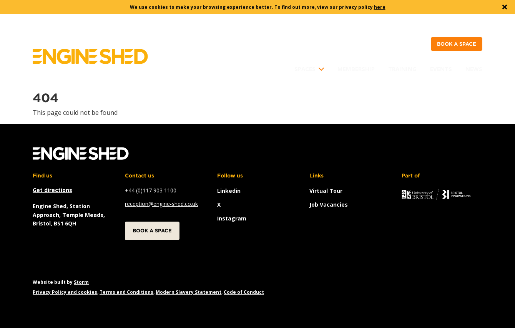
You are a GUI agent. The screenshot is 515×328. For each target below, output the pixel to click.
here (379, 7)
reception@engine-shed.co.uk (161, 203)
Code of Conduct (244, 292)
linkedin (229, 190)
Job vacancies (328, 204)
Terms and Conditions (126, 292)
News (473, 69)
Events (441, 69)
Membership (356, 69)
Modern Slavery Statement (188, 292)
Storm (81, 282)
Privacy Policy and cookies (65, 292)
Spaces (305, 69)
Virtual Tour (325, 190)
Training (402, 69)
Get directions (52, 190)
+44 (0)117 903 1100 (150, 190)
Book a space (456, 43)
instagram (231, 218)
